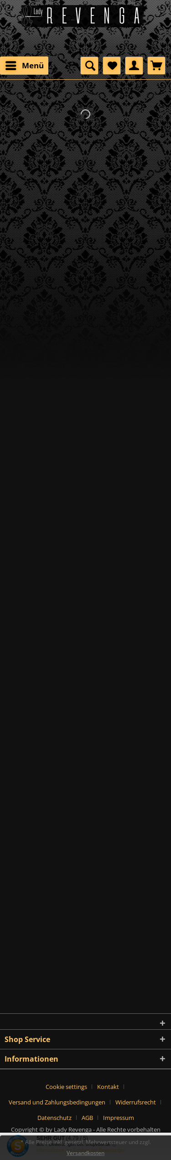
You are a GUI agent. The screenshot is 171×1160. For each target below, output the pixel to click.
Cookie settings (66, 1087)
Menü (24, 64)
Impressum (118, 1118)
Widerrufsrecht (135, 1102)
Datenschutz (54, 1118)
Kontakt (108, 1087)
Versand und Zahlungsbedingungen (57, 1102)
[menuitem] (24, 65)
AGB (87, 1118)
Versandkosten (85, 1153)
